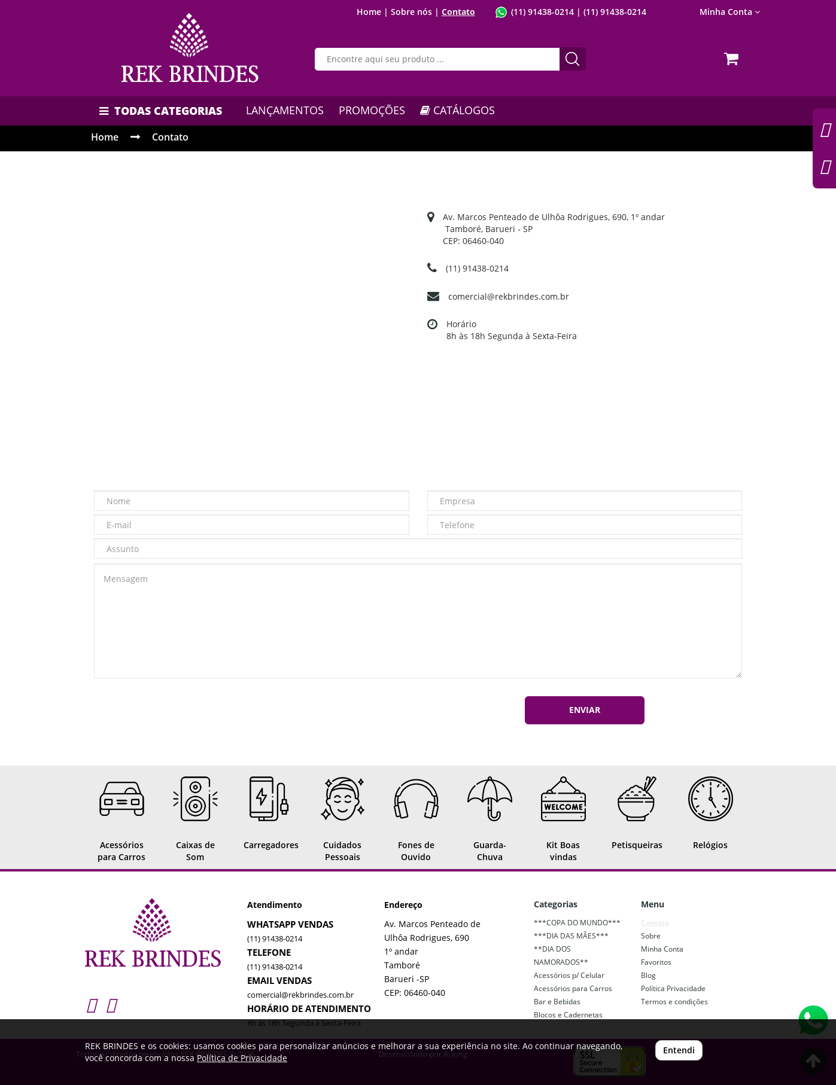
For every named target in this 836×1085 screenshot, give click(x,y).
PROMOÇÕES (372, 110)
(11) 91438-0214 (542, 11)
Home (104, 137)
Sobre (651, 936)
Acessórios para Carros (573, 988)
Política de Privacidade (242, 1057)
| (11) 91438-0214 (610, 11)
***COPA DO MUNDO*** (577, 923)
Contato (458, 11)
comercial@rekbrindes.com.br (508, 296)
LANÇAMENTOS (285, 110)
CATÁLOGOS (457, 110)
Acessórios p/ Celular (569, 975)
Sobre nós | (415, 11)
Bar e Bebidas (557, 1001)
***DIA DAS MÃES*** (571, 936)
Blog (648, 975)
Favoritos (656, 962)
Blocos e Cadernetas (568, 1015)
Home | (372, 11)
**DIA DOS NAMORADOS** (561, 955)
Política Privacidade (673, 988)
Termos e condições (674, 1001)
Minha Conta (730, 11)
